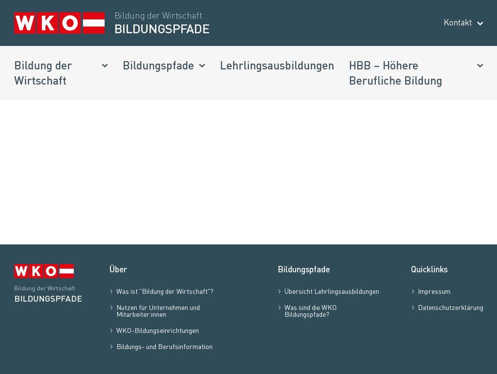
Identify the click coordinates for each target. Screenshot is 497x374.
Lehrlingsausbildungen (277, 65)
